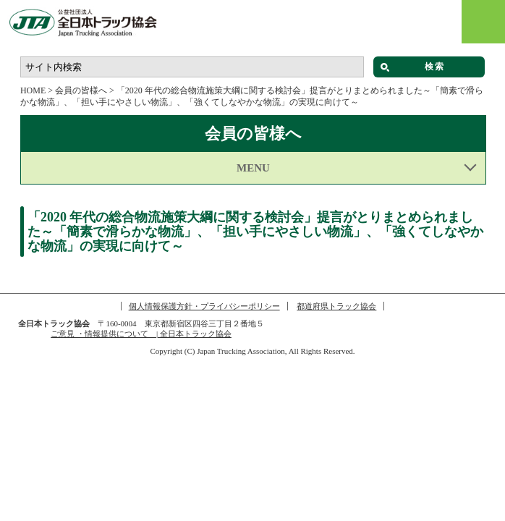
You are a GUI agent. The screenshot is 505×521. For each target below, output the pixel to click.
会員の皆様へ (81, 90)
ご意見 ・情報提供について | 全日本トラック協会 (141, 333)
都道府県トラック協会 (336, 306)
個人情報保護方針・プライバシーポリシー (204, 306)
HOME (33, 90)
